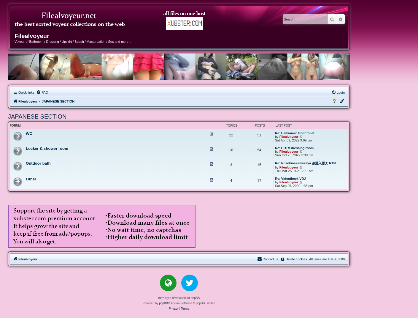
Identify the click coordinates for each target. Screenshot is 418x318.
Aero (161, 298)
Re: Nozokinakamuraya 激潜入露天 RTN (305, 163)
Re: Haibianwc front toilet (294, 133)
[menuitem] (42, 92)
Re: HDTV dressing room (294, 148)
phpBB (163, 303)
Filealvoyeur (288, 136)
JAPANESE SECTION (37, 116)
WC (29, 133)
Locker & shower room (47, 148)
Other (31, 179)
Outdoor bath (38, 163)
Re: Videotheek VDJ (290, 178)
